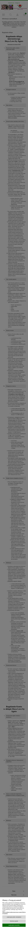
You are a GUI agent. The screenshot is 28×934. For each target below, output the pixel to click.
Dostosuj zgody (14, 921)
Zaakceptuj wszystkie (14, 925)
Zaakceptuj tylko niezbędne (14, 917)
